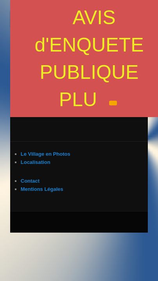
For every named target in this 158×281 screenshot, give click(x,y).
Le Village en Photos (37, 125)
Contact (21, 152)
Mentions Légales (33, 160)
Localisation (27, 133)
